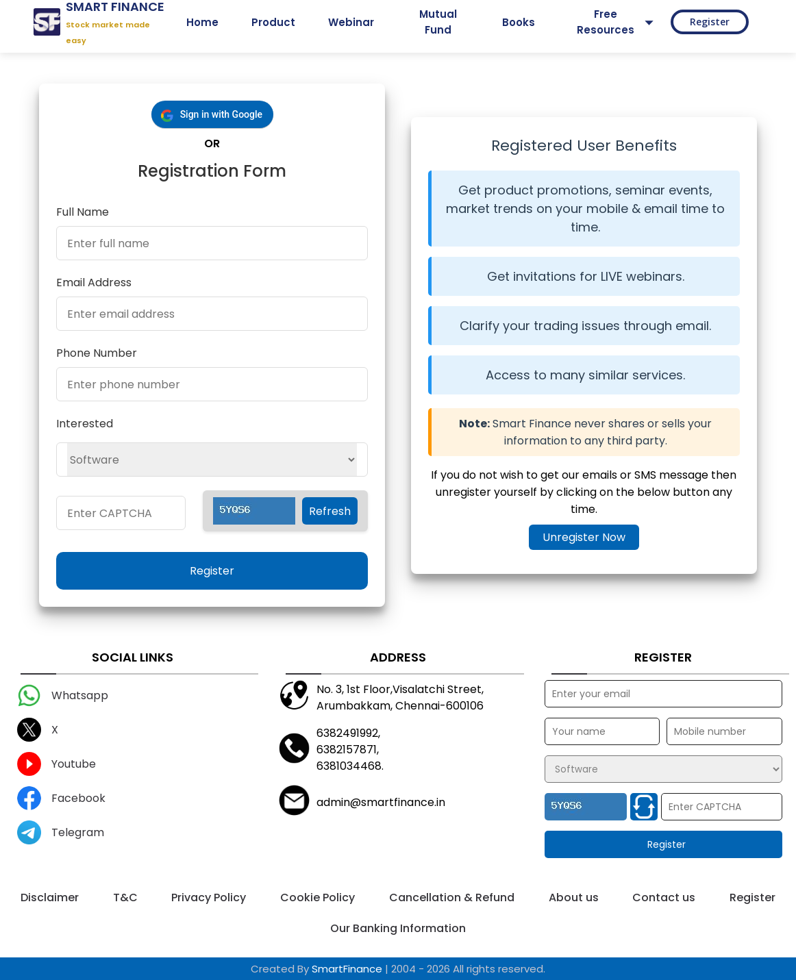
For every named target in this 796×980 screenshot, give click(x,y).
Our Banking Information (398, 928)
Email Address (94, 282)
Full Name (82, 212)
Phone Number (96, 353)
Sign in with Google (221, 114)
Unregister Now (584, 537)
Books (518, 22)
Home (202, 22)
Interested (84, 423)
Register (710, 21)
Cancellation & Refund (451, 897)
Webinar (351, 22)
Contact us (663, 897)
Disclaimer (50, 897)
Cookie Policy (317, 897)
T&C (125, 897)
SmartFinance (347, 969)
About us (574, 897)
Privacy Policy (208, 897)
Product (273, 22)
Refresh (330, 511)
